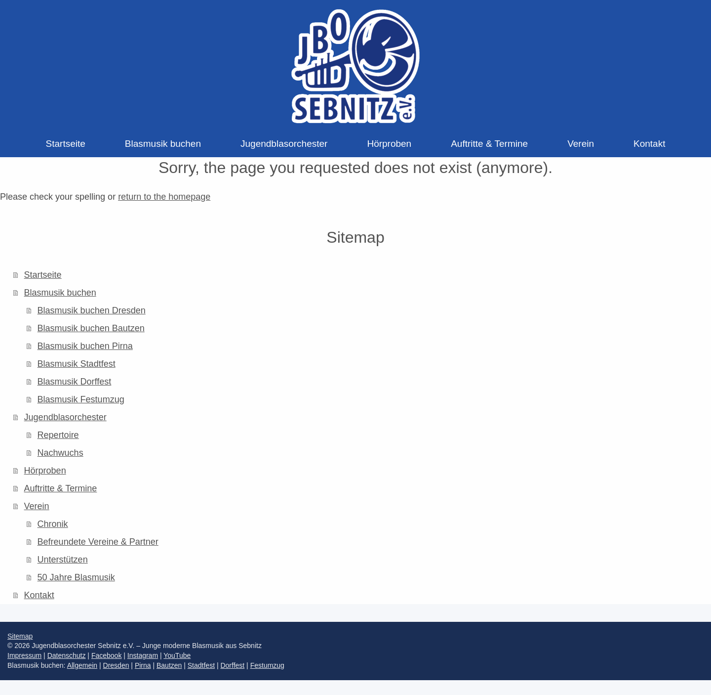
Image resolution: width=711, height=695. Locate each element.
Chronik (53, 524)
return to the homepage (164, 197)
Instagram (142, 655)
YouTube (177, 655)
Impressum (24, 655)
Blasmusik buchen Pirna (85, 346)
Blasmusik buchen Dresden (92, 310)
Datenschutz (66, 655)
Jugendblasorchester (65, 417)
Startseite (43, 275)
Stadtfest (201, 665)
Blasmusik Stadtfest (77, 364)
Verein (36, 506)
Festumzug (267, 665)
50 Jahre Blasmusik (76, 577)
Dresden (116, 665)
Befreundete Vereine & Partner (98, 542)
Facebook (106, 655)
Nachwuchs (60, 453)
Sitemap (20, 636)
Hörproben (45, 471)
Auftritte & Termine (60, 488)
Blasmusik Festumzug (81, 399)
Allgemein (82, 665)
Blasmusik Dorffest (75, 382)
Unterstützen (63, 560)
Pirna (143, 665)
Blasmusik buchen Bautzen (91, 328)
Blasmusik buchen (60, 293)
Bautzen (169, 665)
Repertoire (58, 435)
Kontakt (39, 595)
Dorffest (232, 665)
